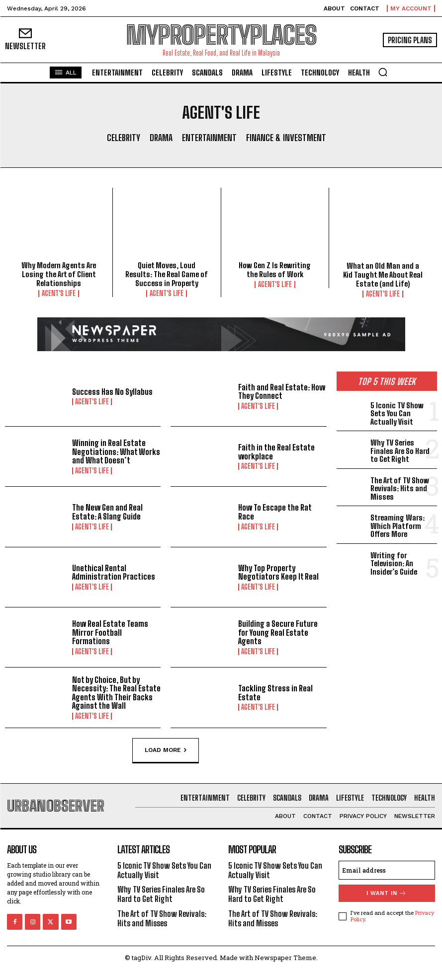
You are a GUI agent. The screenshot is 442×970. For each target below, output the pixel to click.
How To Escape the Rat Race (274, 512)
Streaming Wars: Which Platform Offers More (397, 525)
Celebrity (123, 138)
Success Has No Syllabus (112, 391)
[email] (387, 870)
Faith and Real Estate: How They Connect (281, 391)
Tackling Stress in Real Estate (275, 692)
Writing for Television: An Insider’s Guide (393, 563)
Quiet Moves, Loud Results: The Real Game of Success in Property (166, 274)
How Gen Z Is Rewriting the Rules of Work (275, 270)
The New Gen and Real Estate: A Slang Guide (107, 512)
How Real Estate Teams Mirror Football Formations (110, 632)
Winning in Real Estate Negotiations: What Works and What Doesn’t (116, 451)
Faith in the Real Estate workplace (276, 452)
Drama (161, 138)
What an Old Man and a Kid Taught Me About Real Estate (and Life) (383, 274)
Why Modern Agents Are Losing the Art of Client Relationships (58, 274)
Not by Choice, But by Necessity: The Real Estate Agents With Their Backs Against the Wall (116, 693)
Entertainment (209, 138)
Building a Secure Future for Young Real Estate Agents (278, 632)
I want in (386, 893)
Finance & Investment (286, 138)
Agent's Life (59, 293)
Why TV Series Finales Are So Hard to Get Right (400, 450)
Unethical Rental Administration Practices (113, 572)
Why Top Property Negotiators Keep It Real (278, 572)
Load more (165, 750)
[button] (383, 72)
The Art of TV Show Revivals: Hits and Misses (399, 488)
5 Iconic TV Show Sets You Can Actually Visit (397, 413)
